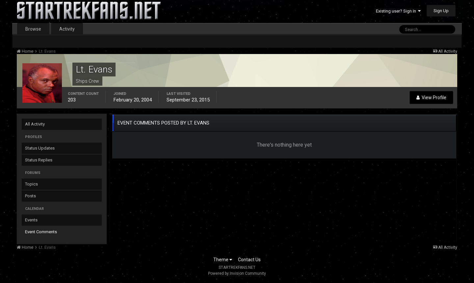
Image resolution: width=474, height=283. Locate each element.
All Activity (35, 124)
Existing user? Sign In (398, 11)
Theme (222, 259)
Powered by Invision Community (237, 273)
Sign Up (441, 10)
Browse (33, 29)
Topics (31, 184)
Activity (67, 29)
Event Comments (41, 231)
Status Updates (40, 148)
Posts (30, 195)
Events (31, 219)
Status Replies (38, 159)
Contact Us (249, 259)
